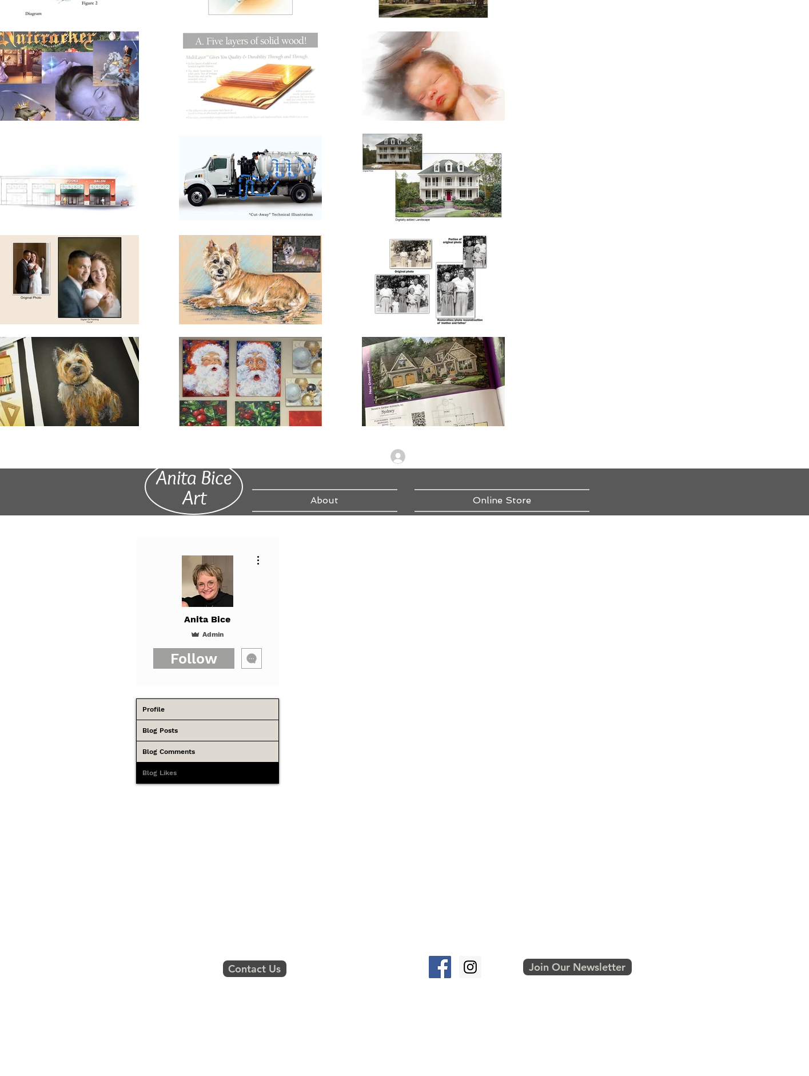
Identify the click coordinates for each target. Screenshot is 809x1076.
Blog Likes (159, 773)
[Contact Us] (254, 968)
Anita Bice (194, 477)
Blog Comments (168, 752)
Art (194, 497)
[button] (577, 967)
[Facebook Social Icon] (440, 967)
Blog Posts (160, 730)
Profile (153, 709)
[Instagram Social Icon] (470, 967)
